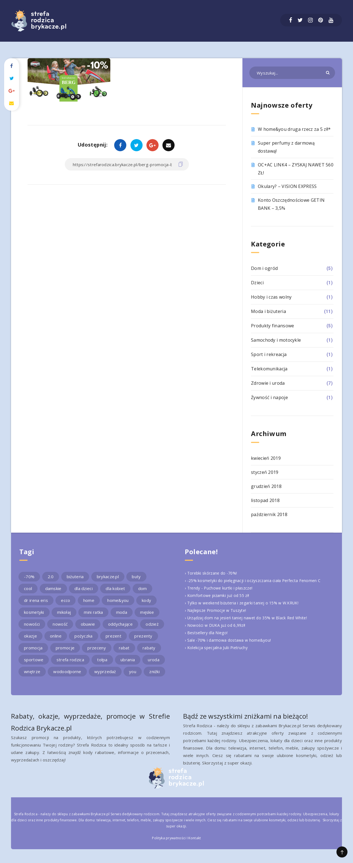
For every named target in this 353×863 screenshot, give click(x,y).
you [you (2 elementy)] (132, 671)
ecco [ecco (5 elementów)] (65, 600)
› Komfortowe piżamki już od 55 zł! (219, 595)
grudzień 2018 (266, 486)
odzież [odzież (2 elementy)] (152, 624)
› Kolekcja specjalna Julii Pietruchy (218, 647)
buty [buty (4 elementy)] (136, 576)
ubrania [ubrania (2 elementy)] (128, 659)
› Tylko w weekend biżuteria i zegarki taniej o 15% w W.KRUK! (246, 603)
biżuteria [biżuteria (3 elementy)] (75, 576)
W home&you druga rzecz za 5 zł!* (294, 129)
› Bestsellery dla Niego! (208, 632)
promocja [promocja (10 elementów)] (33, 647)
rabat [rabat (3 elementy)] (124, 647)
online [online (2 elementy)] (55, 636)
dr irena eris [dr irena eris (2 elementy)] (36, 600)
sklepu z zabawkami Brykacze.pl (83, 814)
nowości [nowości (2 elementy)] (32, 624)
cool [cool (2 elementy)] (28, 588)
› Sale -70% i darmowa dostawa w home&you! (230, 640)
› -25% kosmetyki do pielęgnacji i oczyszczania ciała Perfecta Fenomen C (256, 580)
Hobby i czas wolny (271, 297)
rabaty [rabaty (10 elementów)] (149, 647)
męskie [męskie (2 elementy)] (147, 612)
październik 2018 (269, 514)
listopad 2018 (265, 500)
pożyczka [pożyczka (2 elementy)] (83, 636)
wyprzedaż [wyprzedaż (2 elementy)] (105, 671)
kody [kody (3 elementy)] (146, 600)
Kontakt (194, 838)
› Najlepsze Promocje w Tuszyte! (217, 610)
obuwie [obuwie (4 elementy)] (88, 624)
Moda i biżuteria (268, 311)
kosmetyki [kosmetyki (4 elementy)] (34, 612)
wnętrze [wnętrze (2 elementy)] (32, 671)
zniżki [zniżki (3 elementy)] (154, 671)
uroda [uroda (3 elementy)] (153, 659)
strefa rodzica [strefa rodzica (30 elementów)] (70, 659)
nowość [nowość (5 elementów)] (60, 624)
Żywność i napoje (269, 397)
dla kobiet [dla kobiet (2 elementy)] (115, 588)
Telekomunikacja (269, 369)
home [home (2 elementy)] (88, 600)
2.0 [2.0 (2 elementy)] (51, 576)
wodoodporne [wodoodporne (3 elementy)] (67, 671)
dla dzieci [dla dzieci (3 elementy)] (83, 588)
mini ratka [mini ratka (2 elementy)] (93, 612)
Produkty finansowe (272, 326)
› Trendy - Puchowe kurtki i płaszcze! (221, 588)
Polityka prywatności (169, 838)
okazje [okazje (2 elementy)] (30, 636)
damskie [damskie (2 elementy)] (53, 588)
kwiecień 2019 (266, 458)
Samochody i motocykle (276, 340)
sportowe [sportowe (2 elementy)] (33, 659)
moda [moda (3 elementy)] (121, 612)
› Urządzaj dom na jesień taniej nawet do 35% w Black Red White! (250, 617)
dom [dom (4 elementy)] (142, 588)
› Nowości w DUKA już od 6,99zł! (217, 625)
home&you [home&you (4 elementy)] (118, 600)
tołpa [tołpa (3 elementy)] (102, 659)
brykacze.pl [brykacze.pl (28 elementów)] (108, 576)
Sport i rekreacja (269, 354)
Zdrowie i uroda (268, 383)
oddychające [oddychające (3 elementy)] (120, 624)
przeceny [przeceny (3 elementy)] (96, 647)
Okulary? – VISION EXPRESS (287, 186)
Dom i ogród (264, 268)
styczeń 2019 (265, 472)
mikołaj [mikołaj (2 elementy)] (64, 612)
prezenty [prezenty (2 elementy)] (143, 636)
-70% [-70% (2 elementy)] (29, 576)
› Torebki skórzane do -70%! (213, 573)
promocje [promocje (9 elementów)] (65, 647)
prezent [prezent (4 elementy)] (113, 636)
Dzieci (257, 283)
